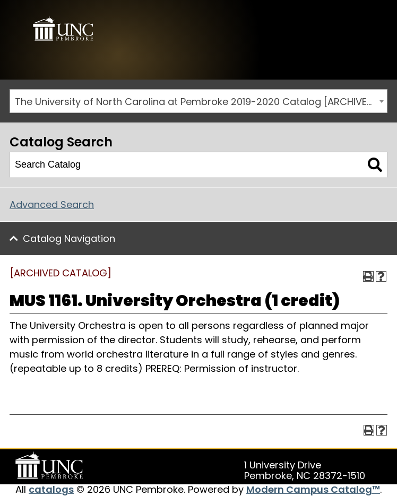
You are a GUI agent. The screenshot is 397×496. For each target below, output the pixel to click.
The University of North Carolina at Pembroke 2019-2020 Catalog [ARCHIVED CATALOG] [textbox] (201, 101)
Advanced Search (52, 204)
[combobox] (198, 101)
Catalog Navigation (69, 238)
